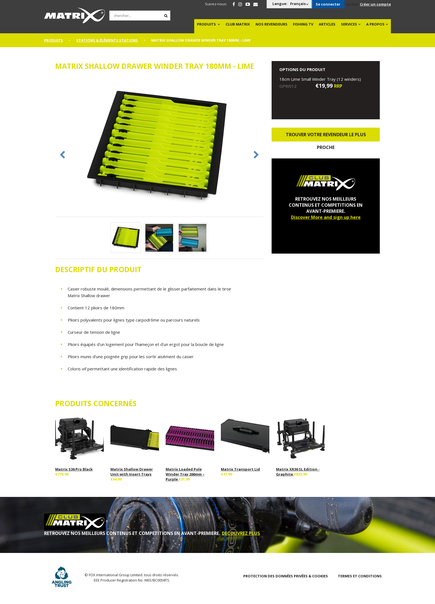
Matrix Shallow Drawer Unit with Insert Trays (131, 472)
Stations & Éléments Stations (107, 40)
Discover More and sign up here (326, 217)
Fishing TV (303, 24)
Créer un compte (375, 4)
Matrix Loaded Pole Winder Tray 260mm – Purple (185, 474)
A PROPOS (375, 24)
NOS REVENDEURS (271, 24)
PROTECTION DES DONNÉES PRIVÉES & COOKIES (285, 575)
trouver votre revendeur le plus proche (326, 136)
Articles (327, 24)
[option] (159, 147)
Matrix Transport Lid (240, 469)
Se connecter (328, 4)
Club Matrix (238, 24)
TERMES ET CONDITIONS (360, 575)
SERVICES (349, 24)
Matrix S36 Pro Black (74, 469)
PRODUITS (206, 24)
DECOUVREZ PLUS (241, 533)
